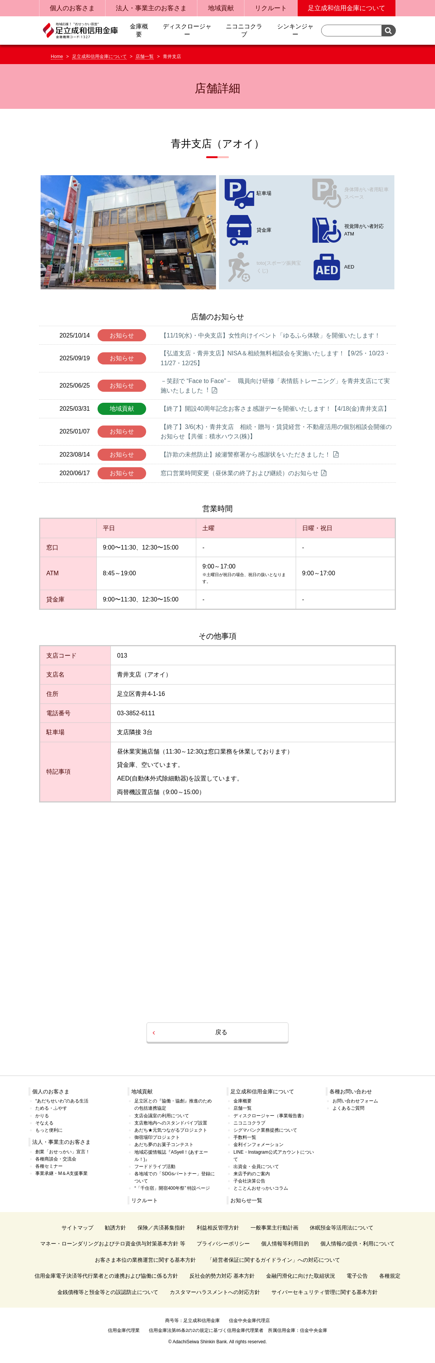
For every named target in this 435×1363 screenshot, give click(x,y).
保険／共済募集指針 (161, 1228)
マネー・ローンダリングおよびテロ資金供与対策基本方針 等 (112, 1244)
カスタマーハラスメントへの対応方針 (215, 1292)
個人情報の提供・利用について (357, 1244)
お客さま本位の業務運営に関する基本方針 (145, 1260)
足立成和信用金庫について (99, 56)
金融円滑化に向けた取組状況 (300, 1276)
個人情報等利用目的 (285, 1244)
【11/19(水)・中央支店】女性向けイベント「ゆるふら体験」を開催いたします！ (270, 335)
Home (57, 56)
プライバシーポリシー (223, 1244)
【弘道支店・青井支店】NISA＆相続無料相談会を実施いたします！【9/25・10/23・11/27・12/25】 (275, 358)
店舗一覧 (145, 56)
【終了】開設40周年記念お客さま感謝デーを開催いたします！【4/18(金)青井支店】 (275, 408)
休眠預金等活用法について (342, 1228)
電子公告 (357, 1276)
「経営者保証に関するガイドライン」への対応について (273, 1260)
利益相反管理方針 (218, 1228)
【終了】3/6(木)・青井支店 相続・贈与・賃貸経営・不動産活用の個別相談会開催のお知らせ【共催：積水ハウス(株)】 (276, 432)
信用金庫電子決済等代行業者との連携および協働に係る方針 (106, 1276)
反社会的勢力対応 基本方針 (222, 1276)
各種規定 (389, 1276)
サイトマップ (77, 1228)
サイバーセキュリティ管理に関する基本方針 (324, 1292)
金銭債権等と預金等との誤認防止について (107, 1292)
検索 (389, 31)
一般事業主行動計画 (274, 1228)
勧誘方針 (115, 1228)
